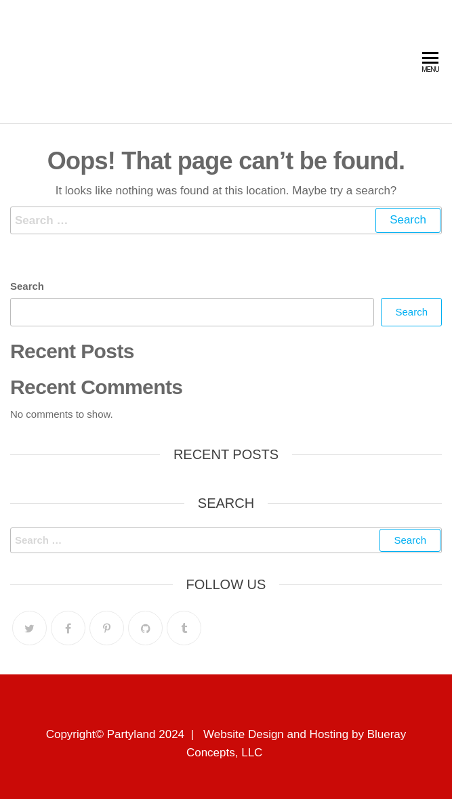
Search (27, 286)
